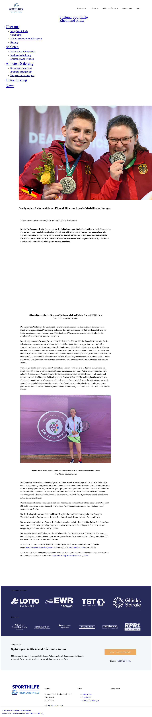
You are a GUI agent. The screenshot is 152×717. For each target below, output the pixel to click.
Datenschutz (87, 694)
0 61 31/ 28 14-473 (124, 661)
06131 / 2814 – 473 (55, 705)
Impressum (86, 697)
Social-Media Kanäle (76, 548)
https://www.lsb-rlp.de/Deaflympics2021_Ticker (70, 556)
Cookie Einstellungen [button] (90, 701)
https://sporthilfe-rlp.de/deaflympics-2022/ (42, 548)
